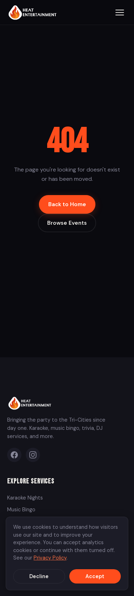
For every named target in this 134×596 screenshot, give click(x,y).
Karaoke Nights (25, 498)
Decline (39, 576)
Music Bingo (21, 509)
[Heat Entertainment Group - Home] (33, 12)
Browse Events (67, 223)
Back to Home (67, 204)
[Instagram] (33, 455)
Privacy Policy (50, 558)
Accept (94, 576)
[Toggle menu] (120, 12)
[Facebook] (14, 455)
